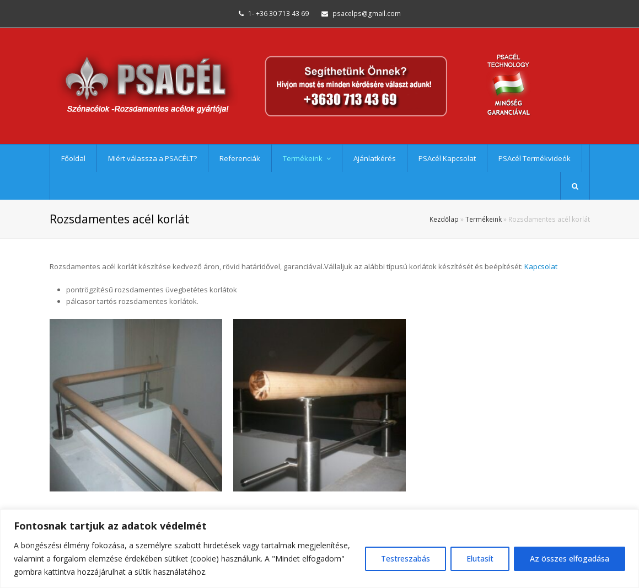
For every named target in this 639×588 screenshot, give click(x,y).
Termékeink (483, 219)
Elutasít (479, 558)
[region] (319, 548)
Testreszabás (405, 558)
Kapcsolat (540, 266)
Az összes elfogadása (569, 558)
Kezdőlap (444, 219)
